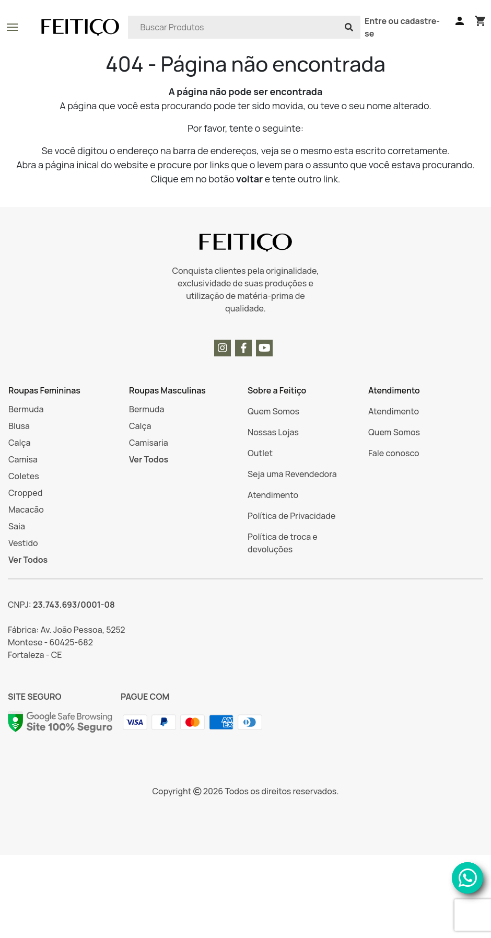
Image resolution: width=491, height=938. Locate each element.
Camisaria (148, 442)
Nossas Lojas (273, 432)
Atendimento (273, 495)
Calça (19, 442)
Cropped (25, 493)
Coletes (23, 476)
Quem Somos (273, 411)
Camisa (23, 459)
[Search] (244, 27)
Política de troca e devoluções (283, 543)
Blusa (19, 426)
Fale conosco (393, 453)
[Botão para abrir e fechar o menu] (12, 27)
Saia (16, 526)
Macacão (26, 509)
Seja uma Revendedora (292, 474)
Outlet (260, 453)
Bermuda (25, 409)
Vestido (23, 543)
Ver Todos (28, 559)
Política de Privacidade (291, 516)
